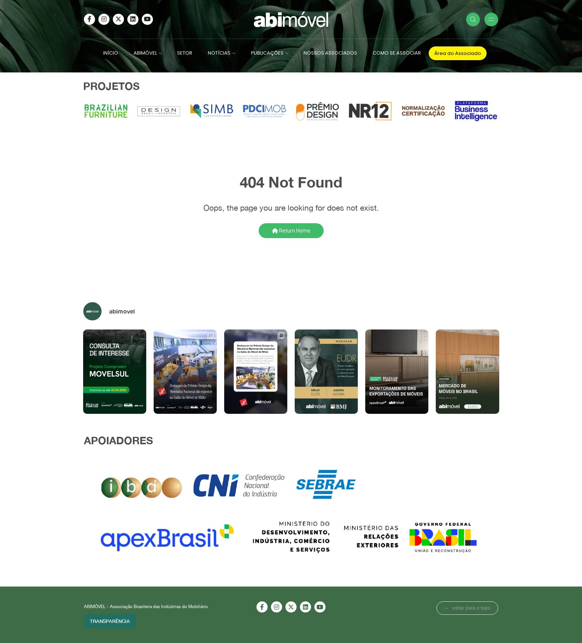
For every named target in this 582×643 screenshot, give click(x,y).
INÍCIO (110, 52)
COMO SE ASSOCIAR (397, 52)
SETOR (184, 52)
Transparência (110, 621)
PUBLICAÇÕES (267, 52)
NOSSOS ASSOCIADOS (330, 52)
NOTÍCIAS (219, 52)
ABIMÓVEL (145, 52)
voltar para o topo (467, 608)
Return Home (291, 231)
